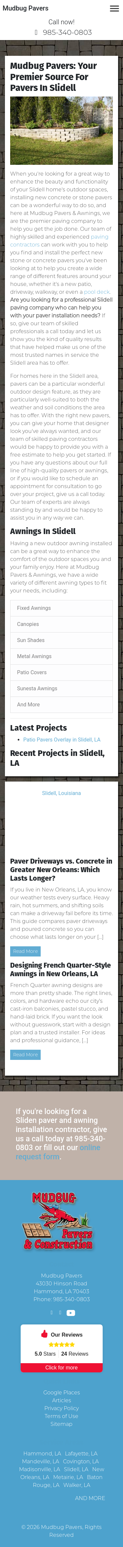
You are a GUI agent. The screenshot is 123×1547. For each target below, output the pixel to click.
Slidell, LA (76, 1469)
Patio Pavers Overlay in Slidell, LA (61, 740)
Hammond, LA (42, 1453)
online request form (58, 1152)
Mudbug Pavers (61, 1527)
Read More (25, 951)
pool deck (97, 292)
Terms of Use (61, 1416)
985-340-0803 (61, 32)
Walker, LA (76, 1485)
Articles (61, 1400)
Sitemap (61, 1424)
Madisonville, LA (39, 1469)
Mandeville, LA (40, 1461)
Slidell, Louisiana (61, 793)
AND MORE (90, 1498)
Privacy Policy (61, 1408)
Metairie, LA (68, 1477)
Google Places (61, 1392)
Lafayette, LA (81, 1453)
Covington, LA (81, 1461)
